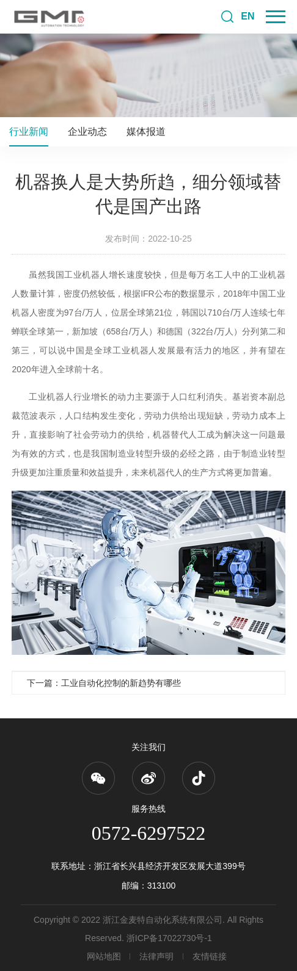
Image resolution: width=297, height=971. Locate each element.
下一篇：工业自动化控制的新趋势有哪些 (104, 683)
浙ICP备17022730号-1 (169, 938)
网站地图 (104, 956)
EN (247, 16)
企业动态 (87, 131)
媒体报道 (146, 131)
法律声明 (156, 956)
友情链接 (210, 956)
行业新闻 (28, 131)
